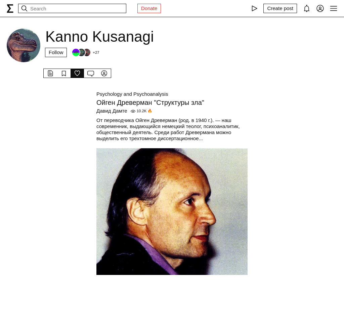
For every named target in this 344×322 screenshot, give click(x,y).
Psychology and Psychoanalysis (132, 94)
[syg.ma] (10, 8)
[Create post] (280, 8)
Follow (56, 52)
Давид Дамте (111, 111)
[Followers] (85, 52)
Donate (149, 8)
